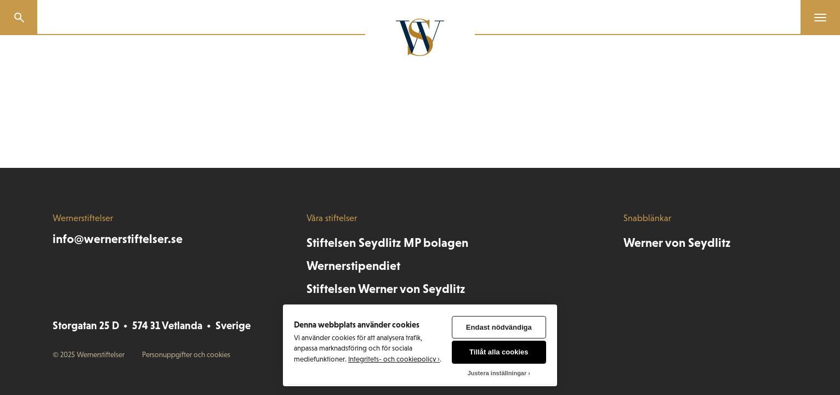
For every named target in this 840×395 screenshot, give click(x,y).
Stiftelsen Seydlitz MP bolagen (387, 243)
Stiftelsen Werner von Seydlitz (386, 289)
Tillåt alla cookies (498, 352)
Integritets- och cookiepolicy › (394, 359)
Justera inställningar (497, 373)
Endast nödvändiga (499, 327)
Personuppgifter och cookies (186, 355)
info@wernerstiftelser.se (118, 239)
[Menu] (816, 17)
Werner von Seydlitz (676, 243)
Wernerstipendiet (353, 266)
